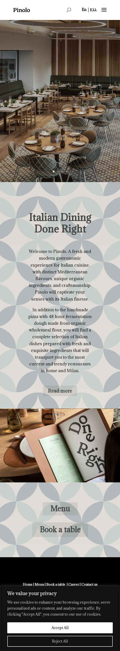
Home (27, 584)
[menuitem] (84, 9)
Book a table (60, 529)
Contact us (89, 584)
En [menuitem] (84, 9)
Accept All (60, 627)
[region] (60, 618)
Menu (60, 508)
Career (73, 584)
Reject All (60, 641)
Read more (60, 391)
